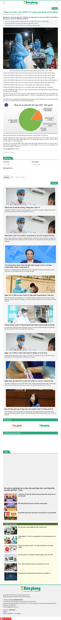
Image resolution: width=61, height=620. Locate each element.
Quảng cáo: (9, 610)
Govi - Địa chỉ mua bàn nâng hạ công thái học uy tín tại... (34, 564)
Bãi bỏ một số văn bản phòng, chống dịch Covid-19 (22, 207)
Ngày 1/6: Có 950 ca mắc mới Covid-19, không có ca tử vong (26, 353)
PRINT (54, 8)
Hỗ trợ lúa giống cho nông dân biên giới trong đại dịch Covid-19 (21, 23)
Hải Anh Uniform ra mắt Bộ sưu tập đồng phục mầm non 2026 (35, 554)
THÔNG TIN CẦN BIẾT (10, 524)
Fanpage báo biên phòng (12, 433)
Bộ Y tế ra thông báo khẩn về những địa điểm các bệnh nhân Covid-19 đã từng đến (27, 21)
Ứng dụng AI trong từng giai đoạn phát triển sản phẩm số (34, 573)
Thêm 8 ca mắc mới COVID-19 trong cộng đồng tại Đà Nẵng (30, 12)
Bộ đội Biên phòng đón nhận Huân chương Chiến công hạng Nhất (37, 512)
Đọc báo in (7, 420)
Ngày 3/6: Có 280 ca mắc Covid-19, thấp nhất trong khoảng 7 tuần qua (29, 295)
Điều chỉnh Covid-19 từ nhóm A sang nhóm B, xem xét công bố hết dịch (29, 235)
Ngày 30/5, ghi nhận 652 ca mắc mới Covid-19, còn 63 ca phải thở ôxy (29, 381)
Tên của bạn (6, 162)
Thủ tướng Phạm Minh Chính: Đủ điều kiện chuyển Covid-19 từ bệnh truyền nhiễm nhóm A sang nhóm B (28, 266)
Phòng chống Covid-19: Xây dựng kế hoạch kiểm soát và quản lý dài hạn (30, 325)
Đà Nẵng (12, 152)
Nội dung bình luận (8, 168)
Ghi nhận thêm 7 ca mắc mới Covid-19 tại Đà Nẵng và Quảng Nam (22, 25)
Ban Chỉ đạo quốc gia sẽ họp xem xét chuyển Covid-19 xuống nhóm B (29, 409)
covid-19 (6, 152)
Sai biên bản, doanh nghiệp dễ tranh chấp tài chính (32, 527)
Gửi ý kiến (54, 183)
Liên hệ (5, 611)
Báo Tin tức (16, 149)
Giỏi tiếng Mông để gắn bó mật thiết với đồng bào (32, 503)
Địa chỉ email (35, 162)
